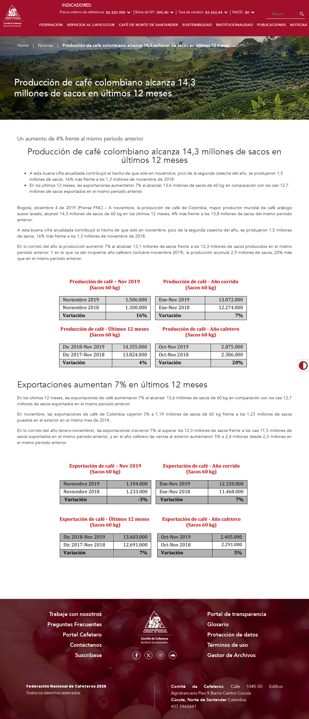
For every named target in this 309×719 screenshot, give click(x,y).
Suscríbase (88, 655)
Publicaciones (271, 24)
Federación (51, 24)
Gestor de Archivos (231, 655)
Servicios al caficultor (91, 24)
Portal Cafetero (82, 635)
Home (23, 45)
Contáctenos (86, 645)
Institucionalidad (234, 24)
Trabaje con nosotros (75, 614)
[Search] (285, 14)
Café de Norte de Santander (148, 24)
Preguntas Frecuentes (74, 624)
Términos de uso (227, 645)
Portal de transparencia (236, 614)
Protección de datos (232, 635)
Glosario (218, 624)
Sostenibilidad (197, 24)
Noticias (45, 45)
